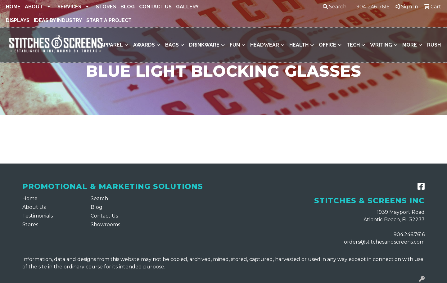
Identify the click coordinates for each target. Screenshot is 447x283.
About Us (34, 207)
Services (69, 7)
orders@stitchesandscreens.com (384, 242)
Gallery (187, 7)
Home (13, 7)
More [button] (409, 45)
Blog (127, 7)
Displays (17, 20)
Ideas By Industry (58, 20)
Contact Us (155, 7)
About (34, 7)
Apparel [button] (112, 45)
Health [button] (299, 45)
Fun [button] (235, 45)
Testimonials (37, 216)
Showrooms (105, 224)
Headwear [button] (264, 45)
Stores (106, 7)
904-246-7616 (372, 7)
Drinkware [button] (204, 45)
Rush (434, 45)
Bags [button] (172, 45)
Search (334, 7)
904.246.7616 (409, 234)
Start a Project (109, 20)
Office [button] (327, 45)
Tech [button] (353, 45)
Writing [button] (381, 45)
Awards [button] (144, 45)
